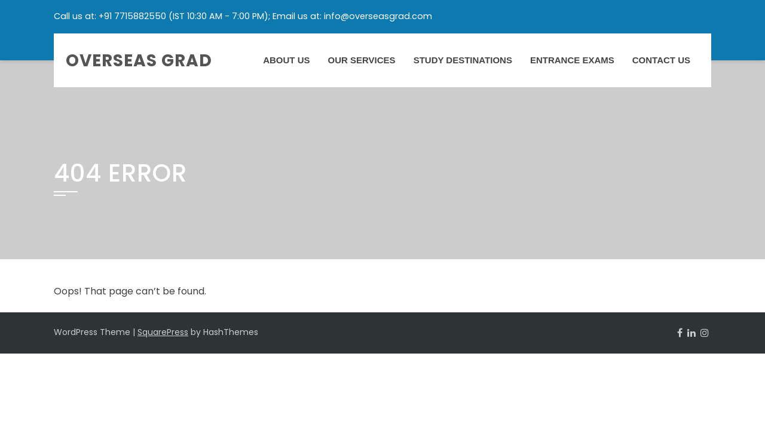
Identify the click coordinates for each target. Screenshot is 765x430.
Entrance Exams (572, 60)
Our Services (362, 60)
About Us (286, 60)
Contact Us (661, 60)
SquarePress (162, 332)
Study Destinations (463, 60)
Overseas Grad (139, 60)
